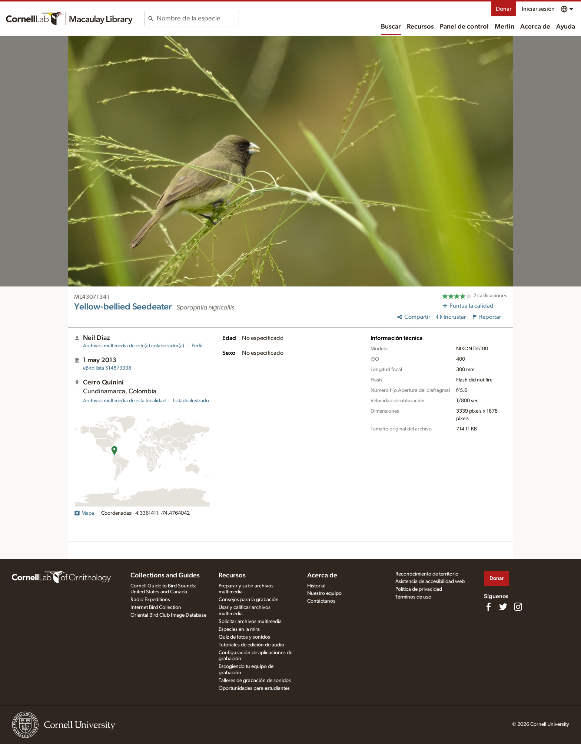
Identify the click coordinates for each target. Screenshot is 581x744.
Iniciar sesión (538, 9)
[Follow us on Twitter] (503, 606)
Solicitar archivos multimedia (250, 621)
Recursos (420, 26)
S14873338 (107, 368)
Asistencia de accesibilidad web (430, 581)
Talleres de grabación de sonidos (255, 680)
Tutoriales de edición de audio (251, 645)
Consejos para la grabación (249, 599)
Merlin (504, 26)
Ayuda (565, 26)
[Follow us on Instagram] (518, 606)
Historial (316, 586)
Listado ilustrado (191, 400)
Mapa (84, 513)
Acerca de (535, 26)
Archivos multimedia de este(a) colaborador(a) (133, 345)
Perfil (197, 345)
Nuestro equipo (324, 593)
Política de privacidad (418, 589)
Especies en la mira (239, 629)
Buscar (391, 26)
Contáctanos (321, 601)
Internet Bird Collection (155, 607)
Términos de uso (413, 597)
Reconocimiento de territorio (426, 574)
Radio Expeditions (150, 599)
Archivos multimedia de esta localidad (124, 400)
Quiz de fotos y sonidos (244, 637)
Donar (503, 9)
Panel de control (464, 26)
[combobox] (198, 18)
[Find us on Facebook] (488, 606)
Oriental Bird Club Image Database (168, 615)
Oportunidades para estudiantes (254, 688)
